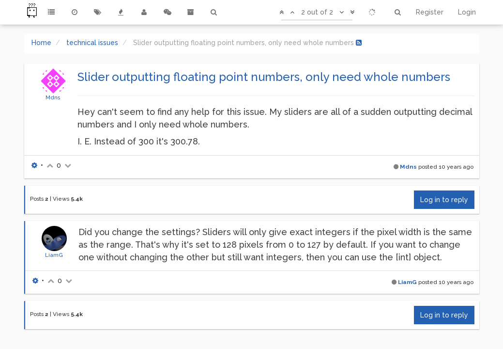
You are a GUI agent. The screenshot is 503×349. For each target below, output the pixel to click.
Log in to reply (444, 200)
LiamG (54, 255)
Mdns (53, 97)
